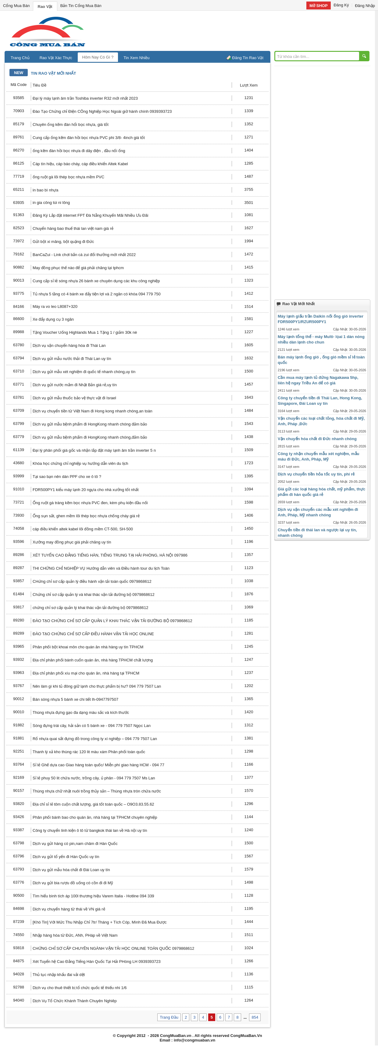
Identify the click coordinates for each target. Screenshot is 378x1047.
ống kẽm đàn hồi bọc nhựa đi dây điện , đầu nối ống (79, 150)
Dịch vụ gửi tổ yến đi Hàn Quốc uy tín (66, 856)
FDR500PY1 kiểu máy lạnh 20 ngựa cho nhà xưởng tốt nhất (86, 489)
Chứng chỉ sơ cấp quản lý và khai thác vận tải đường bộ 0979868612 (94, 594)
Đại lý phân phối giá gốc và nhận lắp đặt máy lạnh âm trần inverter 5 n (94, 450)
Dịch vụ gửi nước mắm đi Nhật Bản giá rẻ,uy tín (75, 385)
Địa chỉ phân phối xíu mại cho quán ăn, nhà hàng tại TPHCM (86, 673)
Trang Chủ (20, 57)
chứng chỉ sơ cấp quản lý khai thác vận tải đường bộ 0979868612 (90, 607)
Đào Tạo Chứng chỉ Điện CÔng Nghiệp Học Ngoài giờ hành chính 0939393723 (102, 111)
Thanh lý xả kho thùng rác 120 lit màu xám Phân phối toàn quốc (89, 752)
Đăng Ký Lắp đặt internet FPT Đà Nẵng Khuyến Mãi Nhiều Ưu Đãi (90, 215)
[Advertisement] (240, 30)
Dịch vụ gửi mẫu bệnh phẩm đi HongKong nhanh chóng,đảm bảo (90, 437)
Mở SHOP (318, 5)
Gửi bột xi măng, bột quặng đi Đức (63, 241)
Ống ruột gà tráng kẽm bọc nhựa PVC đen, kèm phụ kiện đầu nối (90, 502)
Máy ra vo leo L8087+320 (55, 306)
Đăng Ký (341, 5)
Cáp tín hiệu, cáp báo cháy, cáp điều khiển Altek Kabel (80, 164)
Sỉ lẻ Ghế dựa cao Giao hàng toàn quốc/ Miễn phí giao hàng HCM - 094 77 (98, 765)
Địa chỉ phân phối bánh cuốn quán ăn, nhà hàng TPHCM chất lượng (93, 660)
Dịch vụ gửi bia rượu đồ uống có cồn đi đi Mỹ (73, 883)
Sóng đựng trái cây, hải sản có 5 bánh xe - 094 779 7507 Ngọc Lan (92, 725)
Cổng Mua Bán (16, 5)
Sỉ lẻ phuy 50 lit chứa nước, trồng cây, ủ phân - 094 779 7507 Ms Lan (94, 778)
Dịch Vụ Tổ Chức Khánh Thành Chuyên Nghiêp (75, 1001)
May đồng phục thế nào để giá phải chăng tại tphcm (78, 267)
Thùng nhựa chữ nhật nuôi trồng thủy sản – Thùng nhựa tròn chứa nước (97, 791)
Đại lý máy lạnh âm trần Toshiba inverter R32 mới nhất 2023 (85, 98)
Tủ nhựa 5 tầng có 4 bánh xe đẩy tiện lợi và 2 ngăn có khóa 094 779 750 (97, 294)
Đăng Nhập (365, 5)
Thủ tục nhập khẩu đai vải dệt (59, 974)
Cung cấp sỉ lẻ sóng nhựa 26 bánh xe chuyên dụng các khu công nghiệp (96, 281)
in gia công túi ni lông (51, 202)
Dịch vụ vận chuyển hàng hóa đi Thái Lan (69, 345)
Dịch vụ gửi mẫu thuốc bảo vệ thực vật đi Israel (74, 398)
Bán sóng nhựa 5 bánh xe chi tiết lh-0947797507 (75, 699)
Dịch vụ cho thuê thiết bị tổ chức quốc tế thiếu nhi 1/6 (80, 987)
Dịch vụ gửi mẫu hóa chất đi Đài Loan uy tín (71, 869)
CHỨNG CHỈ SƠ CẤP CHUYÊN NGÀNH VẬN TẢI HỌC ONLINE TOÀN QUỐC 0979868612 (113, 948)
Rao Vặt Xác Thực (56, 57)
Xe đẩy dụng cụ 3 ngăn (53, 319)
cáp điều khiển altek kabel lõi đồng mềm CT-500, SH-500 (83, 529)
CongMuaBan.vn (175, 1035)
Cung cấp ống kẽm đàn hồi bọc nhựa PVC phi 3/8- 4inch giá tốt (89, 137)
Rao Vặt (45, 6)
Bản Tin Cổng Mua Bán (81, 5)
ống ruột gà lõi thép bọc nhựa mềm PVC (68, 177)
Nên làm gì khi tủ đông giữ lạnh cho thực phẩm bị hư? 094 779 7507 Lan (97, 686)
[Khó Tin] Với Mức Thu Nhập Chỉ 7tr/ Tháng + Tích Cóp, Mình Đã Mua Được (100, 922)
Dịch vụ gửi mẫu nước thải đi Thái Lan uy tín (72, 358)
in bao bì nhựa (45, 190)
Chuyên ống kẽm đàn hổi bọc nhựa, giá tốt (71, 124)
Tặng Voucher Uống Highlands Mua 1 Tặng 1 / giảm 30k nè (85, 332)
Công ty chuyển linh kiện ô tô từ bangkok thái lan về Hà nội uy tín (90, 830)
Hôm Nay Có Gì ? (98, 57)
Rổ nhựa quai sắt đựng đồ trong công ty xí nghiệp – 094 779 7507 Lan (95, 738)
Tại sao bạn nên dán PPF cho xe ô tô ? (67, 476)
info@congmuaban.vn (194, 1040)
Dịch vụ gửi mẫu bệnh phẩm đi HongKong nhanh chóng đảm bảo (90, 424)
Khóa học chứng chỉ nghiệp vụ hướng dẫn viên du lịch (80, 463)
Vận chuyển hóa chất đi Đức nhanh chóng (317, 438)
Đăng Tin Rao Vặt (247, 57)
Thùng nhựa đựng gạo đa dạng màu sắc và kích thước (81, 712)
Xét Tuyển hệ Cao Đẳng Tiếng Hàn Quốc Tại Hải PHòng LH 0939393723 (97, 961)
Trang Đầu (169, 1017)
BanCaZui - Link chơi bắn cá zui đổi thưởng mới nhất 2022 (84, 254)
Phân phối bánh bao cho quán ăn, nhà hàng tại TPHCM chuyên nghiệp (95, 817)
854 (254, 1017)
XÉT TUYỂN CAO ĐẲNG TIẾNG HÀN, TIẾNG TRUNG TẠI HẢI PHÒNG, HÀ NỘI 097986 (110, 555)
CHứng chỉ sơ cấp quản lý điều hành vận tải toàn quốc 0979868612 (92, 581)
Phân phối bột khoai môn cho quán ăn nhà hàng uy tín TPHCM (88, 647)
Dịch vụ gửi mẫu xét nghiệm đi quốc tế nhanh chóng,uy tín (84, 371)
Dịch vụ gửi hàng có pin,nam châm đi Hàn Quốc (75, 843)
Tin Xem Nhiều (136, 57)
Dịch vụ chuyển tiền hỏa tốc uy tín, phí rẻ (316, 474)
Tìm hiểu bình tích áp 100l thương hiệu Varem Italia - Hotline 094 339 (93, 896)
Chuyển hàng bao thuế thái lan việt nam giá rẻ (73, 228)
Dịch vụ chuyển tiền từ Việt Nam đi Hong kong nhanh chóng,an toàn (92, 411)
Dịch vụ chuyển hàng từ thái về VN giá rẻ (69, 909)
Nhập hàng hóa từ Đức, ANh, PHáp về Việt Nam (75, 935)
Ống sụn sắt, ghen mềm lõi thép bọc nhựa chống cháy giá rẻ (86, 516)
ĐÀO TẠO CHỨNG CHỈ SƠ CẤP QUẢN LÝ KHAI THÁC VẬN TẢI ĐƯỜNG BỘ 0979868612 (112, 620)
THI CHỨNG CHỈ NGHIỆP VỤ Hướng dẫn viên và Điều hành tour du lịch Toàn (101, 568)
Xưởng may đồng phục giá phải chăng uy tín (72, 542)
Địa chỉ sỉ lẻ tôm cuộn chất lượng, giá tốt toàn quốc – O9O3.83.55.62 (93, 804)
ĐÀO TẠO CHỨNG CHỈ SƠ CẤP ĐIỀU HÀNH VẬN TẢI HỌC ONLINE (93, 634)
